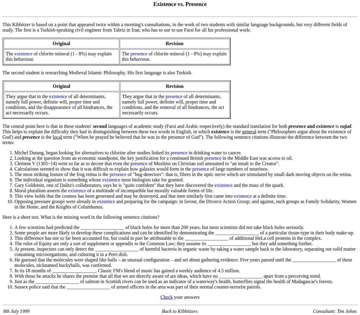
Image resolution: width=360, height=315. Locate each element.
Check (166, 297)
